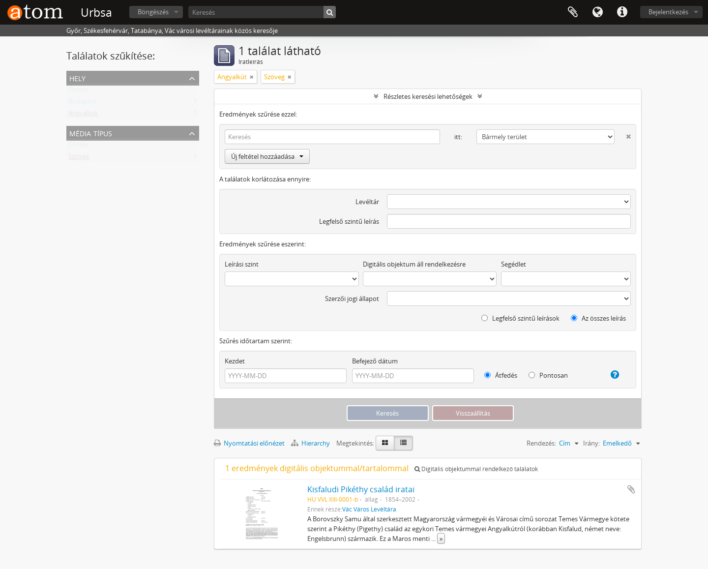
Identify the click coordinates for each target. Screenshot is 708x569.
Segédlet (513, 264)
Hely (77, 77)
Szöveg (78, 158)
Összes (78, 91)
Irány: (591, 443)
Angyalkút (83, 115)
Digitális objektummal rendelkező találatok (476, 469)
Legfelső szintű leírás (349, 221)
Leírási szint (242, 264)
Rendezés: (541, 443)
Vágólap (572, 12)
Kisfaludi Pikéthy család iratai (360, 489)
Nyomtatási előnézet (249, 443)
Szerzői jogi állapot (352, 298)
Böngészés (153, 11)
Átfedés (500, 375)
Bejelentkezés (668, 11)
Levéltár (367, 201)
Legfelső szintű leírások (520, 318)
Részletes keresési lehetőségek (428, 96)
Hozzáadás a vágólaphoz (631, 489)
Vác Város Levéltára (369, 509)
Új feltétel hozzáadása (267, 156)
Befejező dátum (375, 361)
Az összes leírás (598, 318)
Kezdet (235, 361)
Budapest (82, 103)
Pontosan (548, 375)
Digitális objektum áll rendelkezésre (414, 264)
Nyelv (597, 12)
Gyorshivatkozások (622, 12)
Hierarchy (311, 443)
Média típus (90, 132)
